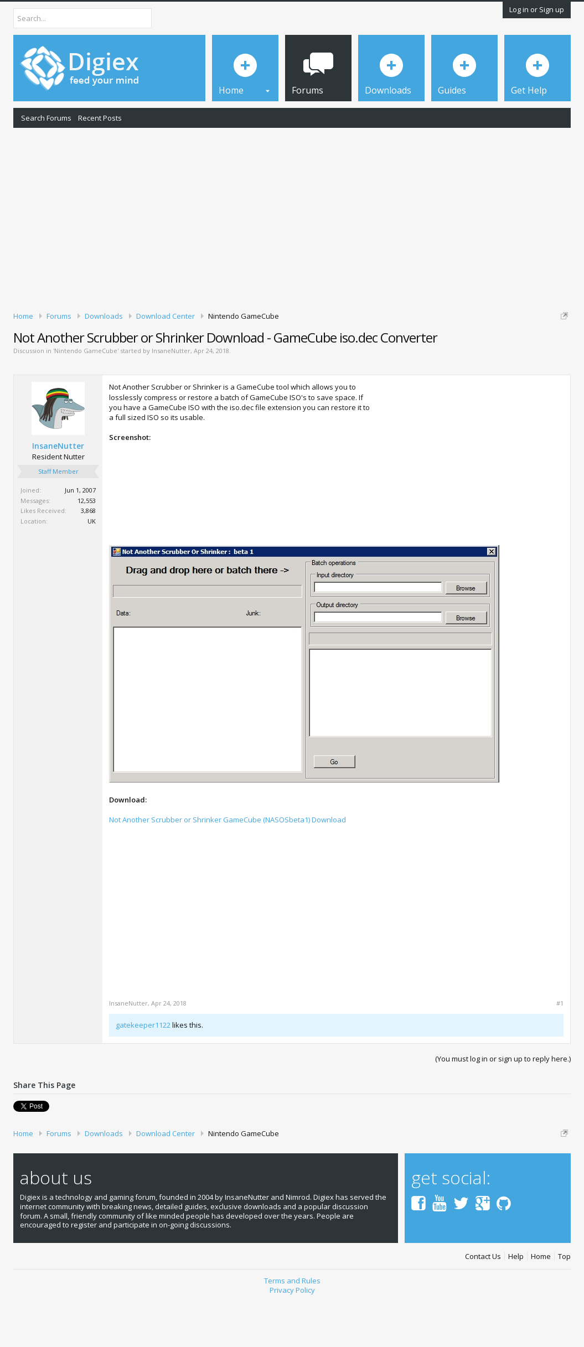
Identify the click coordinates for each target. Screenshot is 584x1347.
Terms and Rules (292, 1328)
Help (516, 1304)
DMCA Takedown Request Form (316, 359)
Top (564, 1304)
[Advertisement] (292, 217)
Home (541, 1304)
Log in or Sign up (536, 9)
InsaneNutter (171, 398)
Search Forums (46, 118)
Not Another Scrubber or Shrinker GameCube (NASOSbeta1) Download (227, 867)
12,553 (86, 548)
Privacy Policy (292, 1338)
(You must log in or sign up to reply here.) (503, 1106)
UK (91, 568)
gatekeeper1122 (143, 1072)
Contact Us (483, 1304)
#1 (560, 1051)
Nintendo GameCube (85, 398)
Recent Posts (100, 118)
